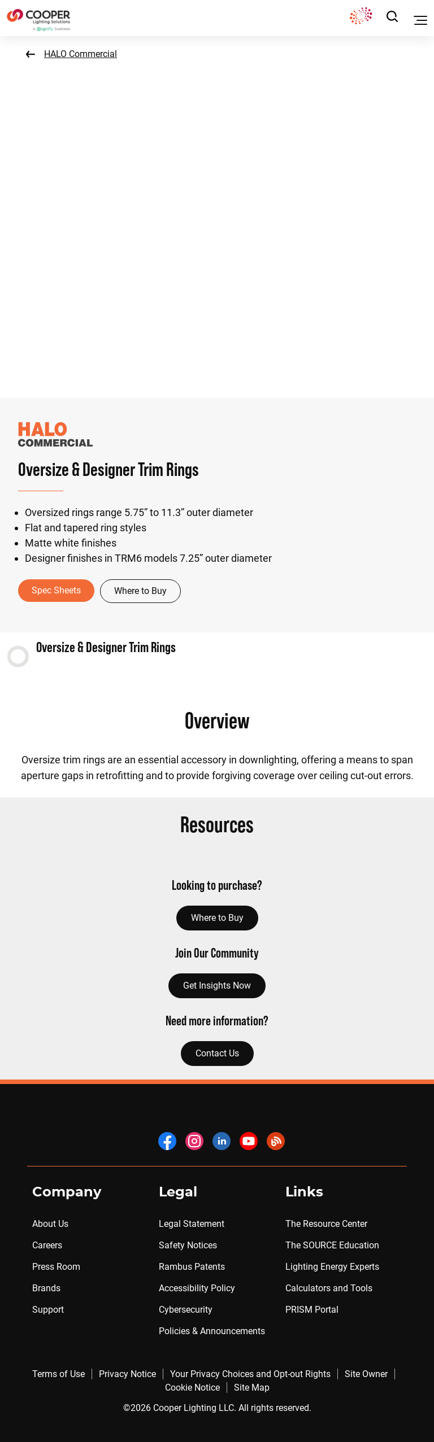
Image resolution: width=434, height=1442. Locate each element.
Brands (46, 1288)
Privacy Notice (127, 1374)
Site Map (252, 1387)
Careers (47, 1245)
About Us (50, 1223)
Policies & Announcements (212, 1331)
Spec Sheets (56, 590)
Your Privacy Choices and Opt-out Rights (250, 1374)
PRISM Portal (311, 1309)
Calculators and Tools (328, 1288)
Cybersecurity (185, 1309)
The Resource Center (326, 1223)
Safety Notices (188, 1245)
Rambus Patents (192, 1266)
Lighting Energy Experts (332, 1266)
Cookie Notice (192, 1387)
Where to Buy (140, 590)
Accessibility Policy (197, 1288)
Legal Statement (191, 1223)
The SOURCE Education (332, 1245)
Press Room (56, 1266)
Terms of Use (58, 1374)
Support (48, 1309)
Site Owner (366, 1374)
